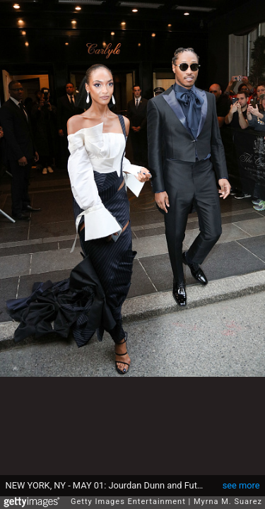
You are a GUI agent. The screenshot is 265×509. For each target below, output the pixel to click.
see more (241, 478)
